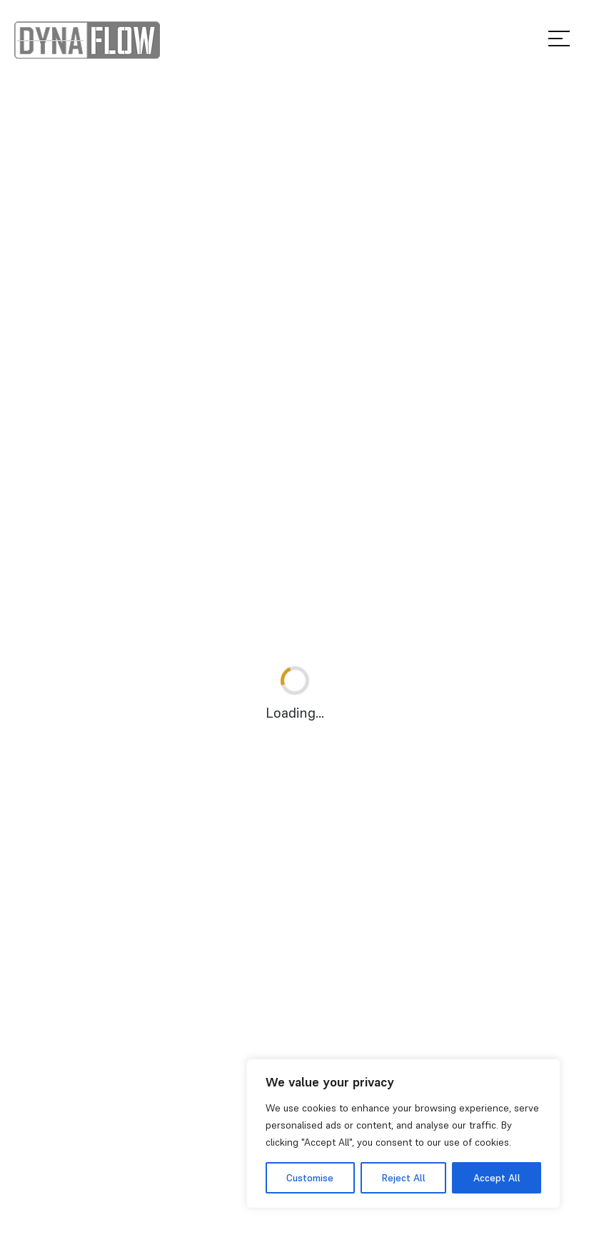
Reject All (403, 1177)
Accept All (496, 1177)
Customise (309, 1177)
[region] (403, 1133)
